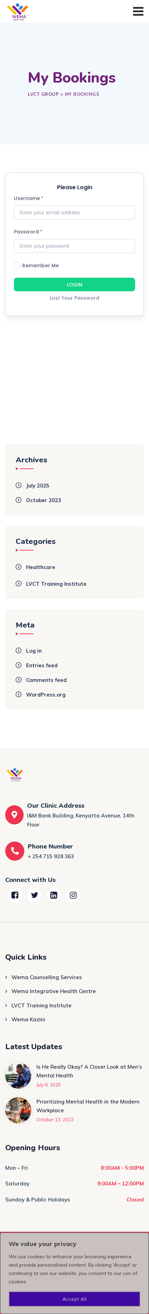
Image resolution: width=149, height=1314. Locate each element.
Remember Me (36, 265)
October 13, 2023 (55, 1119)
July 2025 (37, 485)
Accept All (75, 1299)
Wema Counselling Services (46, 977)
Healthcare (40, 567)
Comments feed (46, 680)
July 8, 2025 (48, 1085)
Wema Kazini (28, 1019)
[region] (74, 1273)
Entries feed (42, 665)
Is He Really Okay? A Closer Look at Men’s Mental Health (89, 1071)
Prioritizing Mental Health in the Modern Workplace (88, 1106)
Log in (34, 650)
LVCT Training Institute (56, 584)
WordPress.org (46, 694)
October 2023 (43, 500)
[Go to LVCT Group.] (43, 94)
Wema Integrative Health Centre (53, 991)
